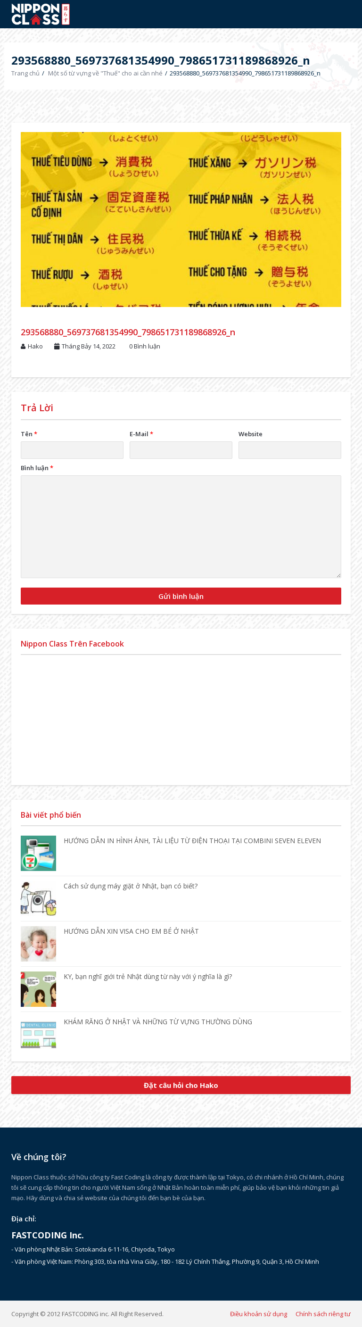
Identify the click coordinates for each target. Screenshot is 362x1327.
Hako (35, 346)
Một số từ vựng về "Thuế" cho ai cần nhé (105, 73)
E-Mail (141, 434)
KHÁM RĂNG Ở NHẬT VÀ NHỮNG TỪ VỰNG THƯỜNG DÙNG (158, 1021)
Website (251, 434)
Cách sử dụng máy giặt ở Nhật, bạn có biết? (130, 885)
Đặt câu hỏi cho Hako (181, 1085)
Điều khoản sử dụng (258, 1314)
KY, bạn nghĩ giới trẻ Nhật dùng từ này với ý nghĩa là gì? (148, 976)
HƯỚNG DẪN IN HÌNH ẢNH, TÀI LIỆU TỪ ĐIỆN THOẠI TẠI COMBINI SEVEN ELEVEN (192, 840)
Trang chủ (25, 73)
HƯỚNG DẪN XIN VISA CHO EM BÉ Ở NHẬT (131, 931)
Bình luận (37, 468)
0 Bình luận (144, 346)
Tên (29, 434)
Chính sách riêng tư (323, 1314)
